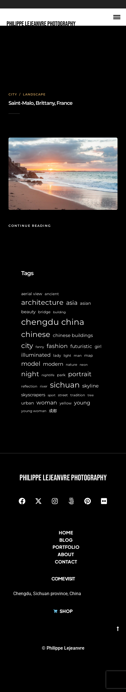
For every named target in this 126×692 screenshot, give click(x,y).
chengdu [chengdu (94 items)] (40, 322)
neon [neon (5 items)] (84, 365)
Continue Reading (29, 226)
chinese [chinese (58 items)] (35, 334)
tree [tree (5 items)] (91, 395)
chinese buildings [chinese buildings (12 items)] (73, 335)
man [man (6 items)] (78, 356)
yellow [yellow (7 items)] (65, 403)
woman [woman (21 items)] (46, 402)
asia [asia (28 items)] (71, 302)
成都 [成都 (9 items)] (53, 410)
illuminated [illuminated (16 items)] (36, 355)
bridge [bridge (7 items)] (44, 312)
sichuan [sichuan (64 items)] (65, 384)
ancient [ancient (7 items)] (52, 294)
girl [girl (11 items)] (98, 346)
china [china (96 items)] (72, 322)
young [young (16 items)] (82, 403)
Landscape (34, 94)
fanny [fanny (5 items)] (40, 347)
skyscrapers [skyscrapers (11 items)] (33, 394)
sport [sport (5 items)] (51, 395)
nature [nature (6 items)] (71, 365)
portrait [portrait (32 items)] (80, 374)
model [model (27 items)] (30, 363)
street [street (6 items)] (63, 395)
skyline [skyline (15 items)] (90, 386)
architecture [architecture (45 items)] (42, 302)
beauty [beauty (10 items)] (28, 311)
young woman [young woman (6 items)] (33, 411)
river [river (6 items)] (43, 386)
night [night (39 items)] (30, 374)
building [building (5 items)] (59, 312)
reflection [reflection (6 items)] (29, 386)
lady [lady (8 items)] (57, 355)
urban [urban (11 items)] (27, 403)
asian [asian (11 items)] (85, 303)
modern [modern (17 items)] (53, 364)
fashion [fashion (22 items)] (57, 346)
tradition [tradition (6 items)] (77, 395)
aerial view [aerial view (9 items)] (31, 293)
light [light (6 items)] (67, 356)
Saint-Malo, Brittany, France (40, 103)
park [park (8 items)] (61, 375)
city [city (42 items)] (27, 345)
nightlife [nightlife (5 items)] (48, 375)
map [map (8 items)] (88, 355)
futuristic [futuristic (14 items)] (81, 346)
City (12, 94)
